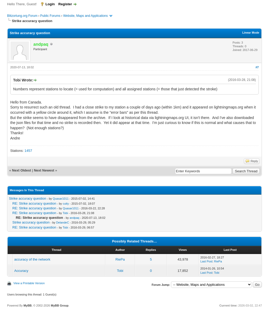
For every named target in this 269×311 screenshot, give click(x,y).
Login (50, 4)
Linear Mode (250, 32)
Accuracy (21, 271)
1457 (28, 151)
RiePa (120, 259)
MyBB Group (59, 305)
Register (65, 4)
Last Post (206, 261)
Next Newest (44, 170)
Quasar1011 (61, 198)
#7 (257, 67)
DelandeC (62, 222)
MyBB (27, 305)
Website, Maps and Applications (85, 16)
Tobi (65, 213)
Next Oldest (21, 170)
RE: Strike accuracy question (34, 203)
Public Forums (50, 16)
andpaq (74, 217)
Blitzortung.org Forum (22, 16)
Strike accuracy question (27, 198)
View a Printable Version (29, 283)
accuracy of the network (32, 259)
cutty (66, 203)
